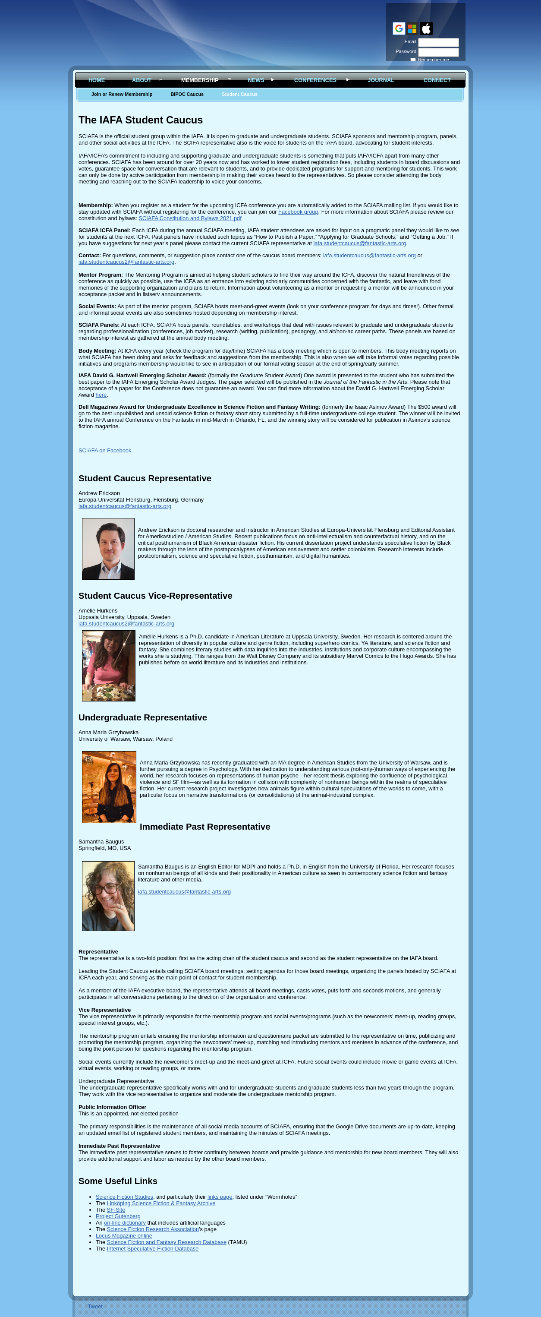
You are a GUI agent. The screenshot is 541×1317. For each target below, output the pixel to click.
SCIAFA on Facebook (105, 450)
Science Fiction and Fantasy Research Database (166, 1242)
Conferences (315, 80)
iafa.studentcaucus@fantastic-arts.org (359, 243)
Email (409, 41)
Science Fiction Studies (124, 1197)
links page (220, 1197)
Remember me (433, 59)
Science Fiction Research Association (153, 1229)
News (256, 80)
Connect (437, 80)
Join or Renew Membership (121, 94)
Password (404, 51)
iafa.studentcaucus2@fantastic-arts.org (126, 262)
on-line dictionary (125, 1222)
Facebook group (298, 211)
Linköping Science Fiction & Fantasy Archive (161, 1203)
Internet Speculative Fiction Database (153, 1248)
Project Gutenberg (118, 1216)
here (101, 395)
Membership (200, 80)
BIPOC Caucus (187, 94)
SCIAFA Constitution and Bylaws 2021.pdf (189, 218)
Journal (381, 80)
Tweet (95, 1306)
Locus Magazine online (124, 1235)
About (142, 80)
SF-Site (116, 1209)
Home (96, 80)
